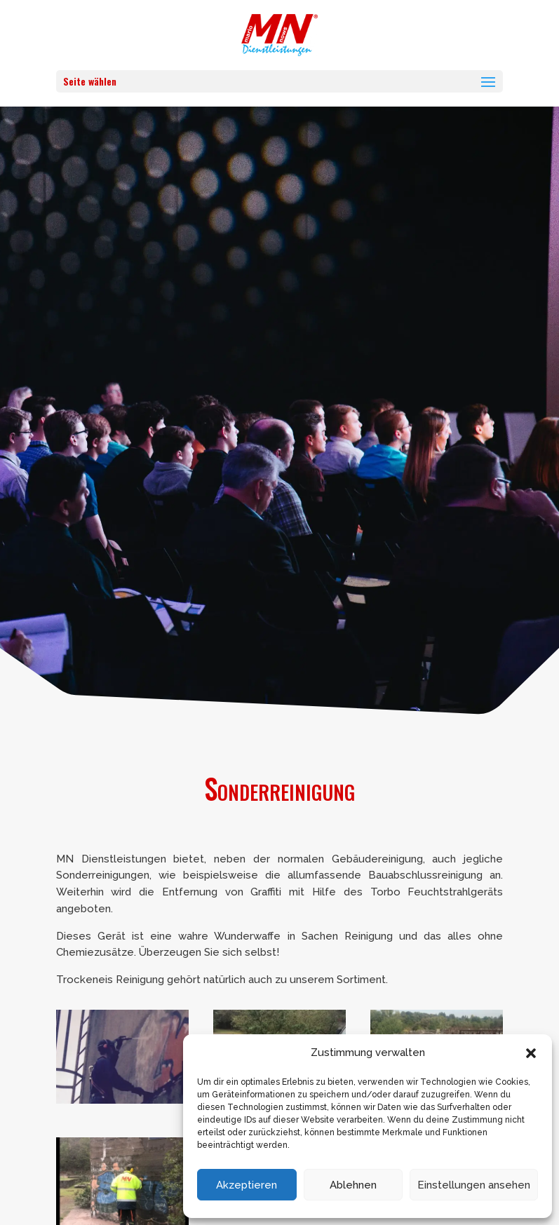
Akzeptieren (246, 1185)
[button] (531, 1053)
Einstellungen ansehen (473, 1185)
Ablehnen (353, 1185)
